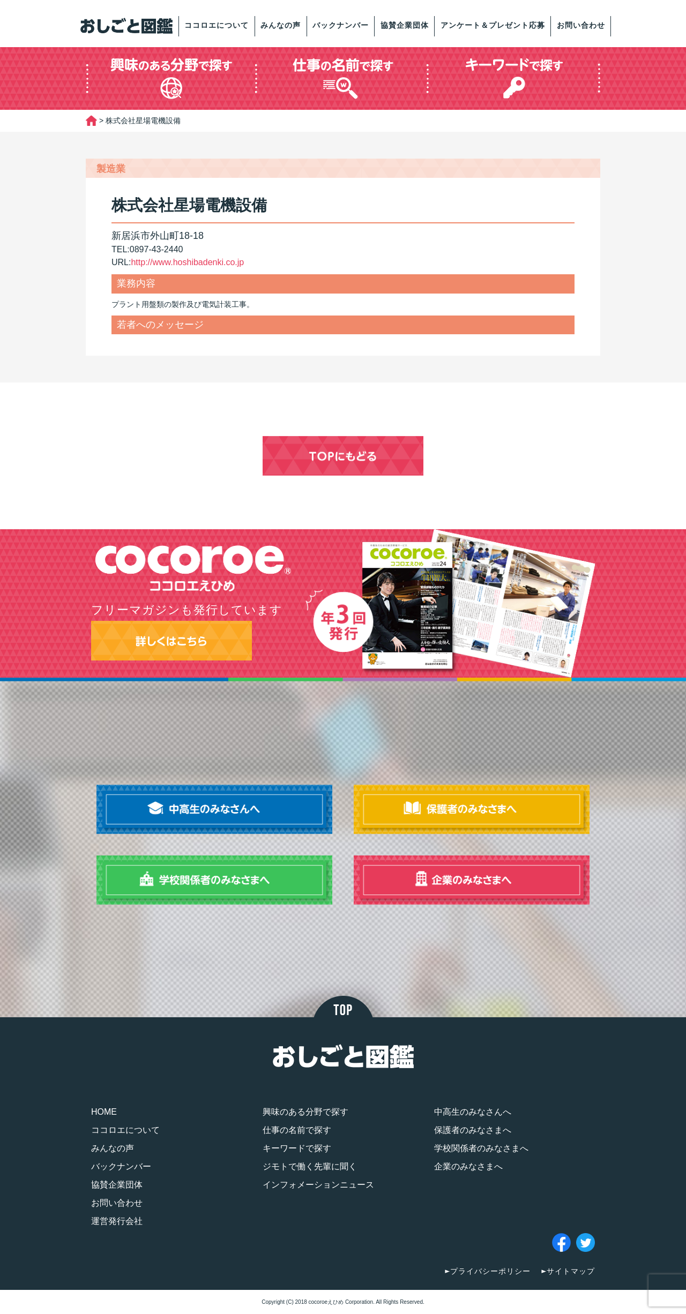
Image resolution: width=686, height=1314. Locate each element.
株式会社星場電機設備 (189, 205)
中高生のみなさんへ (472, 1111)
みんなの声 (280, 25)
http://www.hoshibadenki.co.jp (187, 262)
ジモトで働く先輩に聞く (310, 1166)
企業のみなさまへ (468, 1166)
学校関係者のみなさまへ (481, 1148)
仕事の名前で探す (297, 1130)
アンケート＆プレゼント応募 (493, 25)
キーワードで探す (297, 1148)
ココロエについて (216, 25)
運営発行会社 (117, 1221)
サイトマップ (571, 1271)
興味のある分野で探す (305, 1111)
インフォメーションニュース (318, 1184)
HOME (104, 1111)
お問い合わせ (581, 25)
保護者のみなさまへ (472, 1130)
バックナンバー (340, 25)
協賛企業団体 (405, 25)
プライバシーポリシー (490, 1271)
